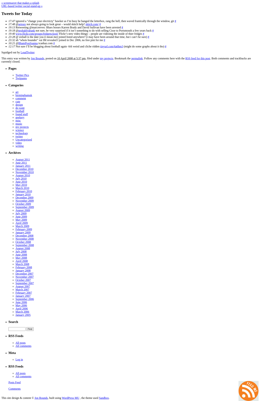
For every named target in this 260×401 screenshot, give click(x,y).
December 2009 (24, 197)
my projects (106, 58)
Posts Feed (14, 382)
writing (20, 145)
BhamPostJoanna (28, 43)
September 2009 (25, 207)
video (19, 142)
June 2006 (21, 302)
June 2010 (21, 181)
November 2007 (25, 276)
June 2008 (21, 254)
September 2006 (25, 299)
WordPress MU (70, 397)
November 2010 (25, 172)
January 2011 (23, 165)
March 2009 (22, 226)
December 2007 (24, 273)
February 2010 (24, 191)
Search (13, 322)
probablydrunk (26, 30)
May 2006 (21, 305)
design (19, 104)
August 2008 (23, 248)
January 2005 (23, 314)
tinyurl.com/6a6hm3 (111, 46)
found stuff (22, 114)
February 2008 (24, 267)
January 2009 (23, 232)
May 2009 (21, 219)
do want (20, 107)
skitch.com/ (92, 24)
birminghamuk (24, 95)
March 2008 (22, 264)
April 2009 (22, 222)
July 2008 (21, 251)
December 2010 (24, 169)
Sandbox (104, 397)
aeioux (22, 24)
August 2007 (23, 286)
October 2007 (23, 280)
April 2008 (22, 261)
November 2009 (25, 200)
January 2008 (23, 270)
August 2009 (23, 210)
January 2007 (23, 295)
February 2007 (24, 292)
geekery (20, 117)
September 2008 (25, 245)
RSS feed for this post (197, 58)
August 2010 (23, 175)
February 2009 (24, 229)
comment (21, 98)
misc (18, 120)
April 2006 (22, 308)
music (19, 123)
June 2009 (21, 216)
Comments (14, 388)
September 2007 (25, 283)
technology (22, 133)
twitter (19, 136)
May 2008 (21, 257)
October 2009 (23, 203)
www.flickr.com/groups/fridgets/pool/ (37, 33)
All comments (23, 345)
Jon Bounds (37, 58)
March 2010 (22, 188)
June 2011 (21, 162)
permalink (137, 58)
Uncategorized (24, 139)
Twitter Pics (22, 75)
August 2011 (23, 159)
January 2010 (23, 194)
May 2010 (21, 184)
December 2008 (24, 235)
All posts (21, 342)
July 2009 (21, 213)
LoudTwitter (28, 52)
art (17, 92)
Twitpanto (21, 78)
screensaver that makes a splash (20, 2)
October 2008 (23, 241)
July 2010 (21, 178)
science (20, 130)
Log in (19, 359)
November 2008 (25, 238)
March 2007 (22, 289)
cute (18, 101)
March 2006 (22, 311)
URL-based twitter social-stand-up (21, 6)
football (20, 111)
